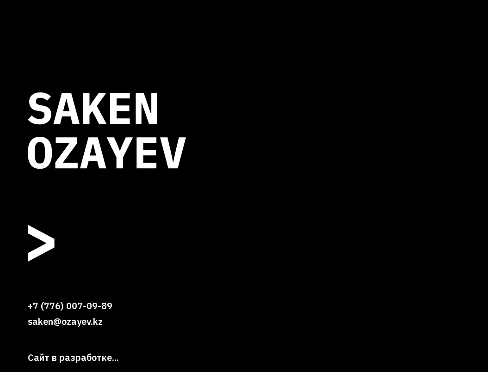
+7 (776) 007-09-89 (70, 305)
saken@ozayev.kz (65, 321)
